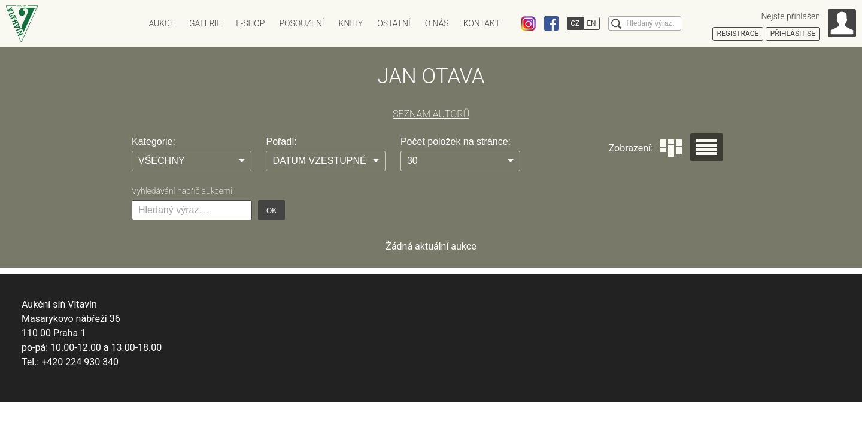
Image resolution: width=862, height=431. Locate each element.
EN (591, 23)
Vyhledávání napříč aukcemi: (183, 191)
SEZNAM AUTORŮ (431, 114)
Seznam (706, 147)
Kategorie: (153, 141)
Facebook (551, 23)
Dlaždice (671, 148)
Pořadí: (281, 141)
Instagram (528, 23)
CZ (574, 23)
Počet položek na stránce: (455, 141)
